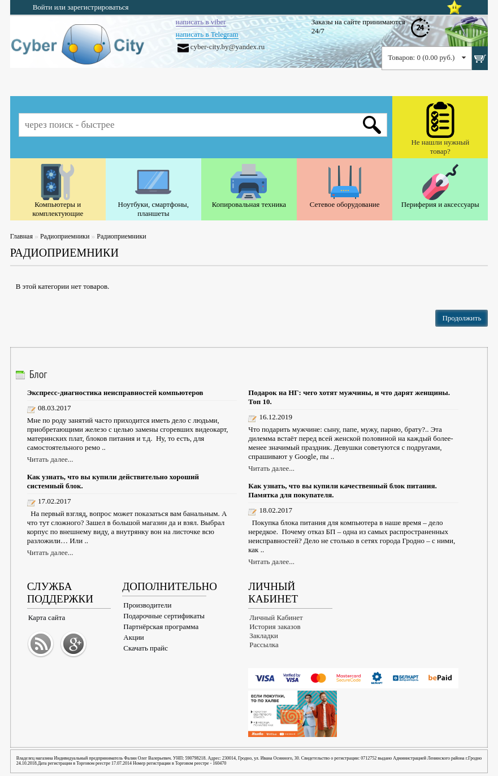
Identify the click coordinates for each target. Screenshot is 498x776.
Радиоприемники (64, 236)
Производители (147, 605)
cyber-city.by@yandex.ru (227, 46)
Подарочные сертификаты (164, 616)
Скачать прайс (145, 648)
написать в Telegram (207, 34)
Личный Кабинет (275, 617)
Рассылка (264, 644)
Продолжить (461, 318)
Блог (38, 374)
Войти (43, 7)
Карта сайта (47, 617)
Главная (21, 236)
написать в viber (201, 22)
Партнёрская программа (160, 626)
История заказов (274, 626)
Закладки (263, 635)
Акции (133, 637)
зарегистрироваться (97, 7)
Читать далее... (50, 459)
